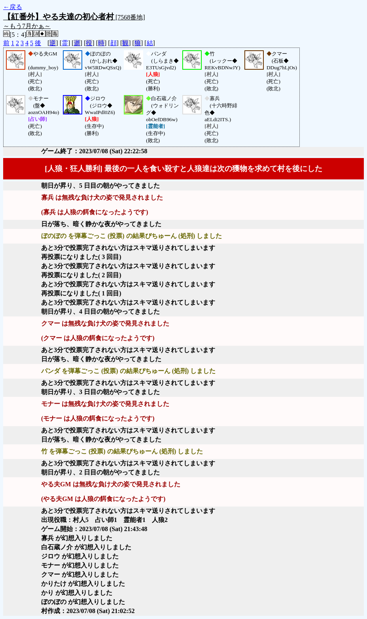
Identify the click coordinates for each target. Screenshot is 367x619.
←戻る (12, 7)
